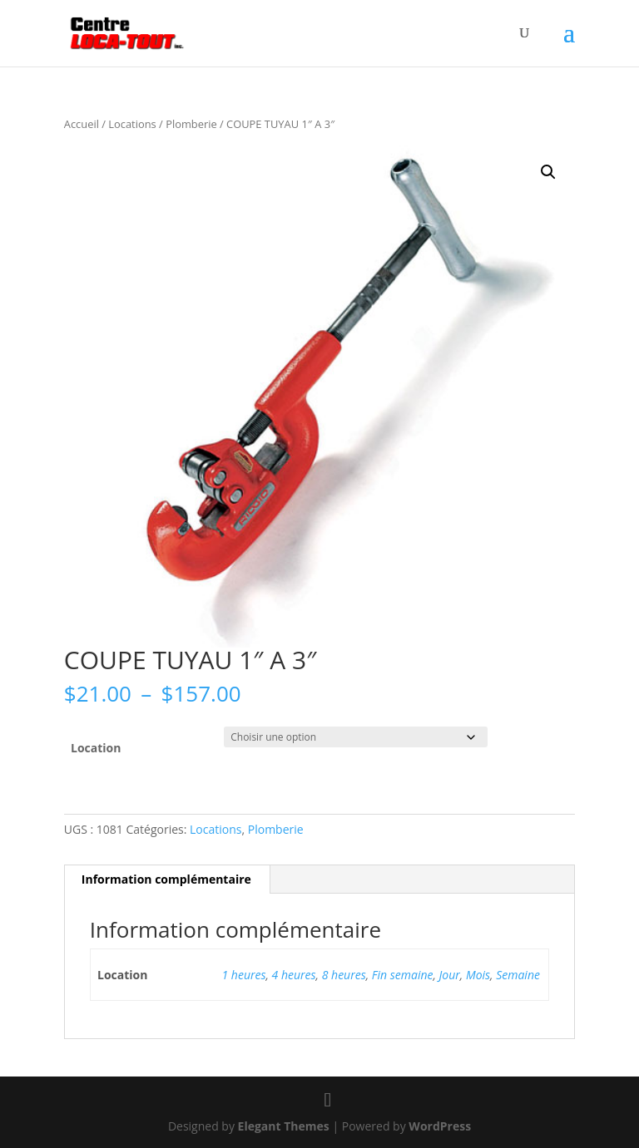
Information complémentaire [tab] (166, 879)
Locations (132, 123)
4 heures (294, 975)
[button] (548, 172)
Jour (449, 975)
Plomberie (191, 123)
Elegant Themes (283, 1126)
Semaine (518, 975)
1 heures (244, 975)
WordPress (440, 1126)
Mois (478, 975)
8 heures (344, 975)
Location (96, 748)
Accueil (81, 123)
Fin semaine (402, 975)
